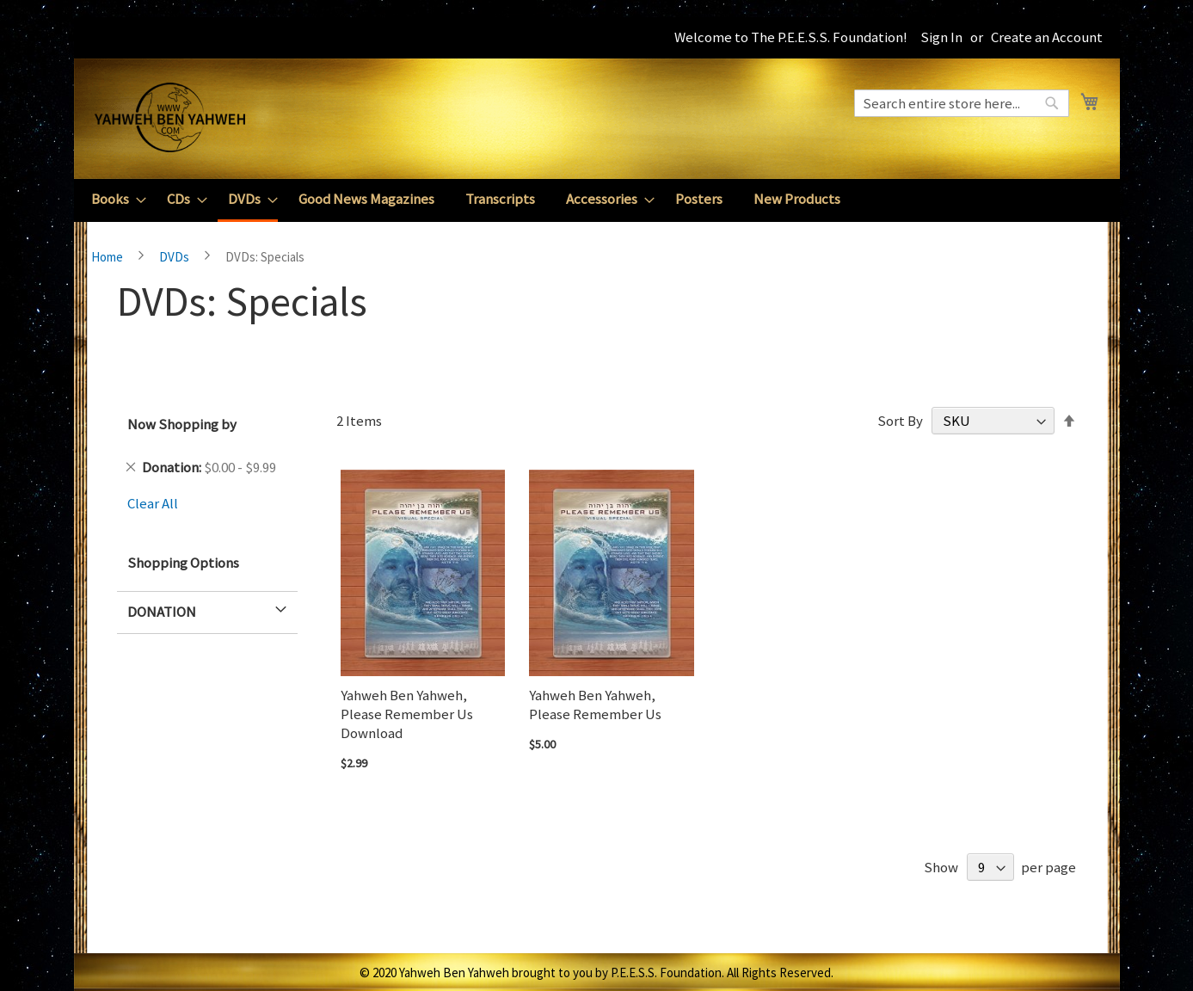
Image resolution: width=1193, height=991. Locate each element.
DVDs (175, 257)
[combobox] (961, 103)
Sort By (900, 420)
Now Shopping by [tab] (182, 424)
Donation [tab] (161, 611)
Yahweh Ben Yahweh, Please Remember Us (595, 704)
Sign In (941, 37)
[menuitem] (113, 199)
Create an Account (1047, 37)
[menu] (597, 200)
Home (108, 257)
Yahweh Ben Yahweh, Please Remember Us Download (407, 714)
